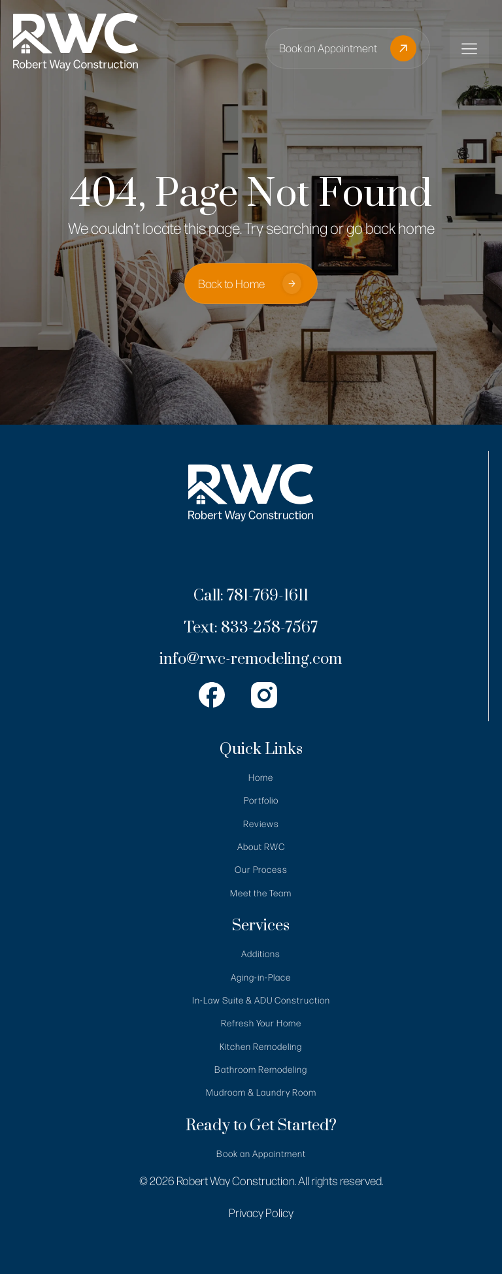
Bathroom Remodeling (260, 1069)
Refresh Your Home (261, 1023)
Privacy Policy (261, 1212)
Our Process (261, 869)
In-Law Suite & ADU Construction (261, 1000)
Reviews (261, 823)
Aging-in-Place (261, 977)
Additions (260, 953)
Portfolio (261, 800)
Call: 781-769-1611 (251, 596)
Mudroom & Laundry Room (261, 1092)
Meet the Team (261, 893)
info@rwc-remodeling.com (250, 659)
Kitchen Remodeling (261, 1046)
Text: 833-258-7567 (251, 628)
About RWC (261, 846)
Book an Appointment (261, 1153)
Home (260, 777)
